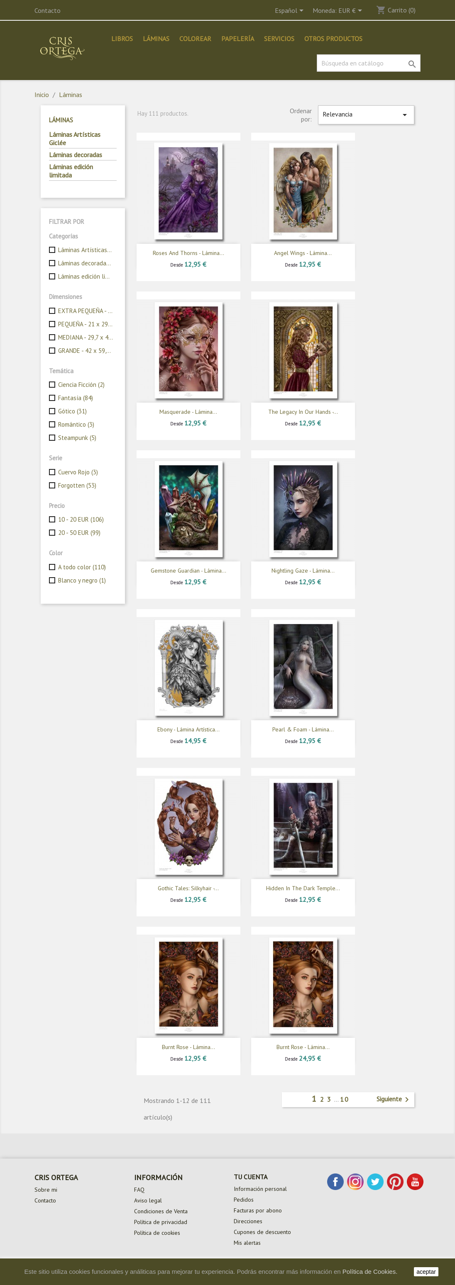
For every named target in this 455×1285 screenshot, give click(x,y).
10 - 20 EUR (81, 519)
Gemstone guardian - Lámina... (188, 570)
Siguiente (394, 1100)
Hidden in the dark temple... (303, 888)
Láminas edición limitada (71, 171)
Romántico (76, 424)
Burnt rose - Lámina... (188, 1047)
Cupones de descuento (262, 1232)
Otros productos (333, 38)
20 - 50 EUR (79, 533)
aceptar (426, 1271)
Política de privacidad (160, 1222)
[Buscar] (369, 63)
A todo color (82, 567)
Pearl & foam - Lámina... (303, 729)
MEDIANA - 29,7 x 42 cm (85, 337)
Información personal (260, 1189)
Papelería (237, 38)
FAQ (139, 1189)
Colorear (195, 38)
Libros (122, 38)
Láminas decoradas (75, 155)
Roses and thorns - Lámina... (188, 253)
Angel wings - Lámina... (303, 253)
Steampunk (77, 438)
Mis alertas (247, 1242)
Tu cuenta (250, 1177)
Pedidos (244, 1199)
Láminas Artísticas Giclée (74, 138)
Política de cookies (157, 1232)
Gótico (72, 411)
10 (344, 1099)
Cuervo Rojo (78, 472)
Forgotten (77, 485)
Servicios (279, 38)
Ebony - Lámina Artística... (188, 729)
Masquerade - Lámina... (188, 411)
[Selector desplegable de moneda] (351, 11)
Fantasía (75, 398)
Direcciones (248, 1221)
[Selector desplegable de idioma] (290, 11)
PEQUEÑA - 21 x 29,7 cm (85, 324)
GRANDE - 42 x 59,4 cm (85, 351)
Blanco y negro (82, 580)
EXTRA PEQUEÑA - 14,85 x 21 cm (85, 311)
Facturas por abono (258, 1210)
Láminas (156, 38)
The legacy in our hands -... (303, 411)
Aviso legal (148, 1200)
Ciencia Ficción (81, 385)
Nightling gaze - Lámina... (303, 570)
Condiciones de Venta (161, 1211)
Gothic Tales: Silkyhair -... (188, 888)
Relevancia (366, 115)
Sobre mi (45, 1189)
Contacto (47, 10)
